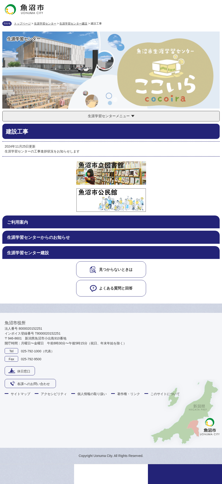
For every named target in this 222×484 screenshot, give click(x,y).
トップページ (22, 23)
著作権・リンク (128, 394)
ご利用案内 (17, 222)
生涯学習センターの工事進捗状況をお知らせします (42, 151)
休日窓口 (23, 371)
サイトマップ (20, 394)
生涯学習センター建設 (73, 23)
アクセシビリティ (54, 394)
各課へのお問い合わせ (33, 384)
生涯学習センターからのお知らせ (38, 237)
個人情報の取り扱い (92, 394)
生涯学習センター (45, 23)
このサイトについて (165, 394)
